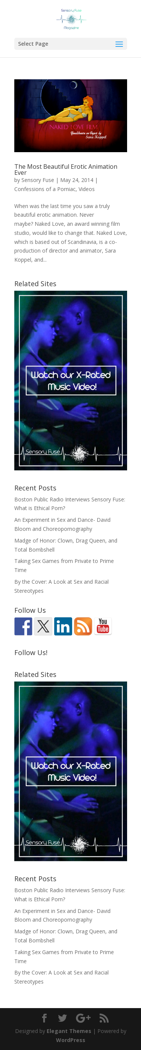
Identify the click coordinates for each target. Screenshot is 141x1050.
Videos (87, 189)
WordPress (70, 1040)
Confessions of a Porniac (45, 189)
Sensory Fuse (37, 179)
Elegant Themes (69, 1031)
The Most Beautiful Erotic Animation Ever (65, 169)
